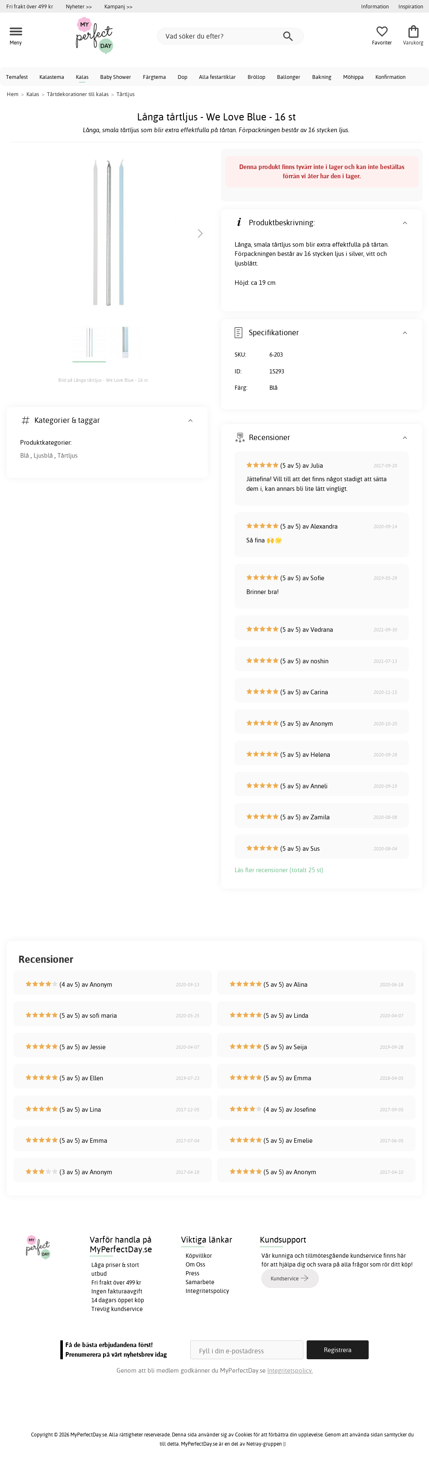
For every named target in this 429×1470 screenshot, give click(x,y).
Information (375, 6)
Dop (182, 76)
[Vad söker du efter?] (230, 36)
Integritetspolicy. (290, 1370)
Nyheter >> (79, 6)
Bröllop (256, 76)
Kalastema (51, 76)
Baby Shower (115, 76)
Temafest (17, 76)
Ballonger (288, 76)
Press (192, 1273)
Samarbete (200, 1282)
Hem (12, 94)
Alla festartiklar (217, 76)
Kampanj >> (118, 6)
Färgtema (154, 76)
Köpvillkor (199, 1255)
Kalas (82, 76)
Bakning (321, 76)
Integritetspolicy (207, 1291)
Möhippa (353, 76)
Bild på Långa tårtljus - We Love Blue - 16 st (103, 380)
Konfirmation (390, 76)
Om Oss (195, 1264)
